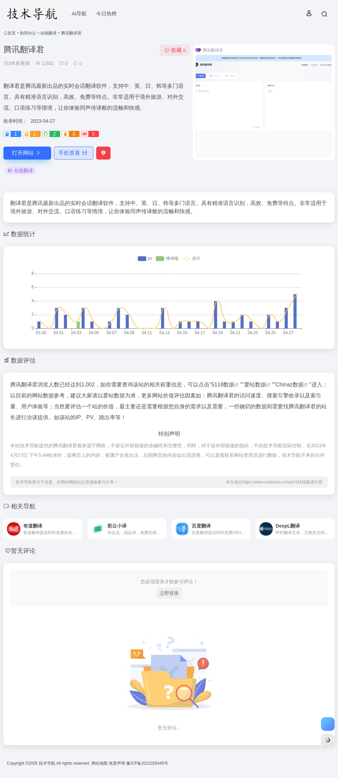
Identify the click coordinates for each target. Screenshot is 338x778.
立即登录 (169, 593)
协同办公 (28, 33)
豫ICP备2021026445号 (147, 763)
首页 (12, 33)
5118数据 (223, 384)
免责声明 (117, 763)
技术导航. (47, 763)
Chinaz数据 (290, 384)
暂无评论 (23, 550)
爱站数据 (255, 384)
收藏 (175, 50)
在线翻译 (48, 33)
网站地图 (100, 763)
